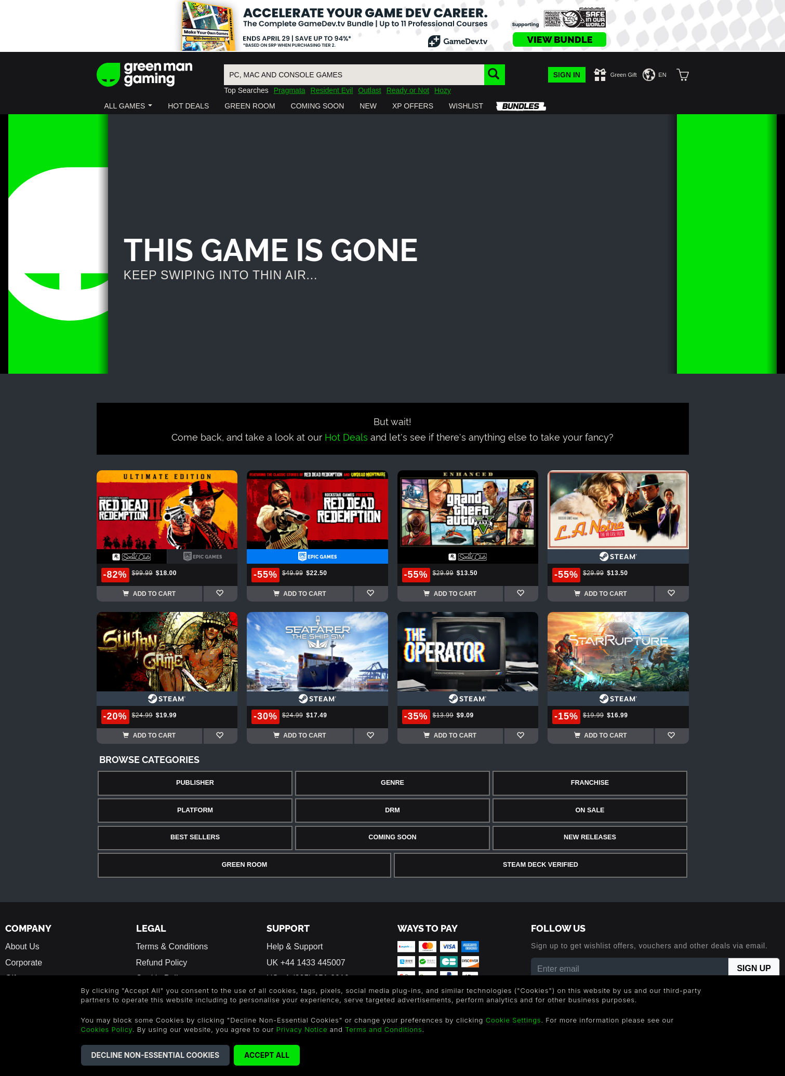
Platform (195, 810)
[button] (129, 106)
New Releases (590, 837)
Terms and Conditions (383, 1029)
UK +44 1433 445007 (306, 962)
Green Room (244, 864)
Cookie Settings (513, 1020)
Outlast (369, 90)
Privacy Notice (302, 1029)
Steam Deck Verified (540, 864)
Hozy (442, 90)
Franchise (590, 782)
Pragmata (289, 90)
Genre (392, 782)
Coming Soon (392, 837)
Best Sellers (195, 837)
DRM (392, 810)
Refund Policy (162, 962)
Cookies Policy (106, 1029)
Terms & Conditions (172, 946)
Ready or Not (408, 90)
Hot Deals (346, 436)
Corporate (23, 962)
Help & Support (295, 946)
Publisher (195, 782)
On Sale (590, 810)
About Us (22, 946)
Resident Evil (332, 90)
